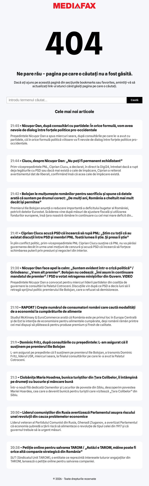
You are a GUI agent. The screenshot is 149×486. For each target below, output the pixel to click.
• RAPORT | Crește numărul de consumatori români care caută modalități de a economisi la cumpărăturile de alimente (72, 309)
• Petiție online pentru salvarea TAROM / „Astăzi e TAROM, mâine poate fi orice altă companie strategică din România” (73, 449)
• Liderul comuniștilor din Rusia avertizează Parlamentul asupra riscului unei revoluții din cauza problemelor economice (72, 414)
